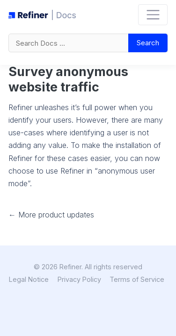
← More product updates (51, 214)
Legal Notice (29, 279)
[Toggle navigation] (153, 14)
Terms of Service (137, 279)
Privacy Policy (79, 279)
